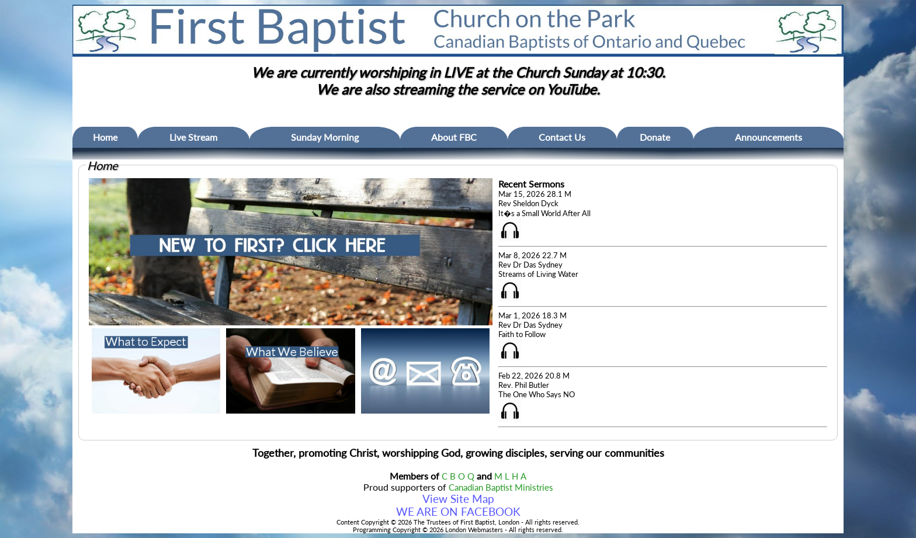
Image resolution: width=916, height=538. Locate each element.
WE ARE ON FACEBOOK (458, 511)
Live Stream (193, 137)
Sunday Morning (325, 137)
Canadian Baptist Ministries (501, 487)
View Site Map (458, 498)
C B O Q (458, 476)
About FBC (454, 137)
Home (105, 137)
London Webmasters (474, 529)
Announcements (768, 137)
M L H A (510, 476)
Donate (655, 137)
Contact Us (562, 137)
